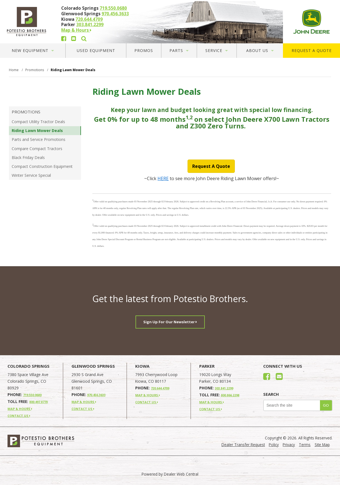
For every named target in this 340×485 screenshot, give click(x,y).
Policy (274, 444)
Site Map (322, 444)
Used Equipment (96, 50)
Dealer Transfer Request (243, 444)
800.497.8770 (38, 402)
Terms (305, 444)
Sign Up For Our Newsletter (170, 321)
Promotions (26, 112)
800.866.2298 (230, 395)
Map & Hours (76, 30)
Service (216, 50)
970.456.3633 (115, 13)
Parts (179, 50)
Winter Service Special (31, 175)
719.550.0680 (113, 8)
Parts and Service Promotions (38, 139)
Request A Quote (312, 50)
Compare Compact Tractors (37, 148)
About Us (260, 50)
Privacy (289, 444)
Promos (143, 50)
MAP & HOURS (20, 409)
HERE (163, 178)
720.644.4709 (89, 19)
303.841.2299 (90, 24)
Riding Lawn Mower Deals (37, 130)
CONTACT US (19, 416)
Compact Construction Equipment (42, 166)
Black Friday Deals (28, 157)
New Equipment (33, 50)
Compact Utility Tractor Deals (38, 121)
